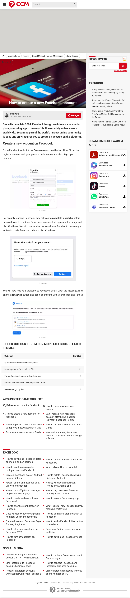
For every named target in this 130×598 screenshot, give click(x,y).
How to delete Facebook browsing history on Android (63, 477)
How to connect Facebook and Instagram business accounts (61, 564)
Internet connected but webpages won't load (24, 382)
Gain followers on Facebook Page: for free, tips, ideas (23, 523)
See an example (120, 71)
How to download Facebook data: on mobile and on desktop (23, 460)
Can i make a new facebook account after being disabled (60, 415)
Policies (91, 583)
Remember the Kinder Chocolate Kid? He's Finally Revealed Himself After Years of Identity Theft (108, 103)
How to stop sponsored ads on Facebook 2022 (22, 531)
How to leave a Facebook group (62, 498)
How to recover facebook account (63, 424)
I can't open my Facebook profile (19, 369)
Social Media (72, 56)
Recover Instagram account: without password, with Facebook (23, 572)
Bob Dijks (14, 114)
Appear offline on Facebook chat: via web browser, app (23, 484)
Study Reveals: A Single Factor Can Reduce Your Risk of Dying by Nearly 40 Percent (108, 92)
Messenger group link (14, 389)
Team (45, 583)
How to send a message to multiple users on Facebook (20, 469)
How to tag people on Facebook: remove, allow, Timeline (62, 492)
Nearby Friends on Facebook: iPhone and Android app (61, 484)
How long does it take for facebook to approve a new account (24, 426)
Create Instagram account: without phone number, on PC (64, 572)
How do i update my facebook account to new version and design (64, 434)
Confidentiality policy (70, 583)
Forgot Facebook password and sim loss (22, 376)
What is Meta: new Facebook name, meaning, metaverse (64, 507)
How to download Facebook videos (64, 537)
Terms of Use (55, 583)
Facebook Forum (65, 420)
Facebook (6, 62)
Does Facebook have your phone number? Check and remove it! (23, 515)
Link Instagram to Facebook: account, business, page (21, 564)
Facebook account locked (19, 432)
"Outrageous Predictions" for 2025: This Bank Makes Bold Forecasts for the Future (108, 114)
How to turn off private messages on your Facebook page (23, 492)
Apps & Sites (14, 56)
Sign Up (39, 583)
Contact (83, 583)
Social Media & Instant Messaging (47, 56)
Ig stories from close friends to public (21, 362)
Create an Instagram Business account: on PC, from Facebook (22, 556)
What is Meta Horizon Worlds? (61, 467)
